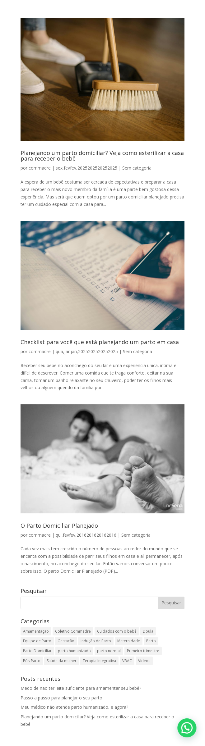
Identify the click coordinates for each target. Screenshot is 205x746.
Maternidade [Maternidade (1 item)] (128, 641)
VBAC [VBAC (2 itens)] (127, 660)
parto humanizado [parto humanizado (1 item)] (74, 650)
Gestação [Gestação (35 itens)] (66, 641)
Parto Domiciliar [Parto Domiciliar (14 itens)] (37, 650)
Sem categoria (136, 168)
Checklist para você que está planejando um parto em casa (100, 342)
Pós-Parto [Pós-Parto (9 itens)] (31, 660)
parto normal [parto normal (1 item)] (109, 650)
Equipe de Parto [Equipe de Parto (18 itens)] (37, 641)
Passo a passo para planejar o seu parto (61, 698)
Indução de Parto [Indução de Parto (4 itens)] (96, 641)
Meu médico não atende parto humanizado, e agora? (74, 707)
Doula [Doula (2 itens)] (148, 631)
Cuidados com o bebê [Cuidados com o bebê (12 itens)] (117, 631)
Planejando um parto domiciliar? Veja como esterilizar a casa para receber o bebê (102, 155)
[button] (187, 729)
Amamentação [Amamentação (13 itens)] (36, 631)
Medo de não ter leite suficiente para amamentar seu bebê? (81, 688)
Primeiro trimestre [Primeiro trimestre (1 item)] (143, 650)
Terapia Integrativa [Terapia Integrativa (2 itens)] (99, 660)
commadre (40, 168)
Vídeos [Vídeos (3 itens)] (144, 660)
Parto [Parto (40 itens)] (151, 641)
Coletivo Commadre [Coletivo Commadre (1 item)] (73, 631)
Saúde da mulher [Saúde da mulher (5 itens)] (62, 660)
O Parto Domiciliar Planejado (59, 525)
